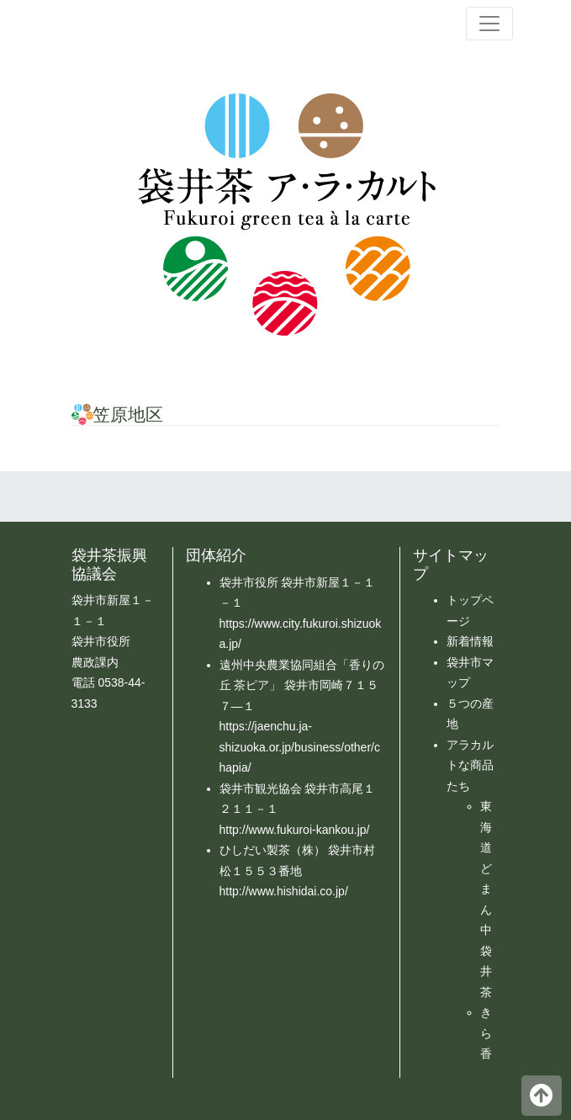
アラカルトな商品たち (470, 765)
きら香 (486, 1033)
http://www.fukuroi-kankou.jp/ (294, 829)
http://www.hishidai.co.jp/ (283, 891)
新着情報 (470, 641)
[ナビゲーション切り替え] (489, 23)
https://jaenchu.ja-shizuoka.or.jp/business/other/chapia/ (299, 746)
